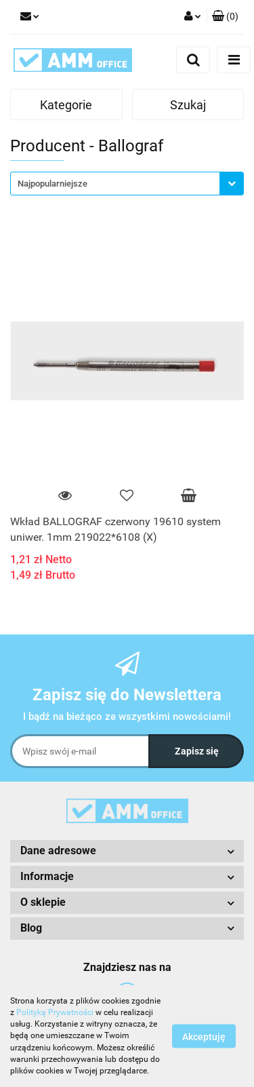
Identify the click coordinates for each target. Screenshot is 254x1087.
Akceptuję (204, 1036)
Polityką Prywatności (54, 1012)
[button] (225, 17)
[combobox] (127, 183)
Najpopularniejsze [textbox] (52, 183)
